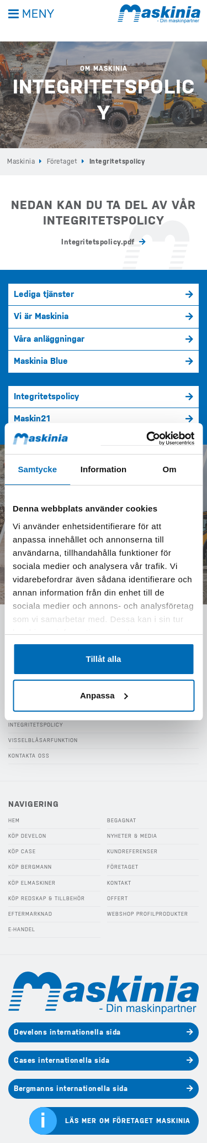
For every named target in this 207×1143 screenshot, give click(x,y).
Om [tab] (170, 469)
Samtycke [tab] (37, 469)
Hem (14, 820)
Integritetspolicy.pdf (98, 242)
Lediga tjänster (44, 294)
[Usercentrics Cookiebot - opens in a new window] (147, 438)
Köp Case (22, 851)
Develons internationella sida (67, 1032)
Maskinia (21, 161)
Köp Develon (27, 836)
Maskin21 (32, 419)
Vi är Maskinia (41, 316)
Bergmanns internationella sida (71, 1088)
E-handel (21, 929)
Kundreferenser (132, 851)
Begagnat (121, 820)
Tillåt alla (103, 659)
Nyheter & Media (132, 836)
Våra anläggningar (49, 339)
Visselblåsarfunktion (43, 740)
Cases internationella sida (61, 1060)
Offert (117, 898)
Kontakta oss (29, 756)
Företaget (62, 161)
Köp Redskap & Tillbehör (46, 898)
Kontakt (119, 883)
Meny (38, 13)
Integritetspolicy (46, 396)
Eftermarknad (30, 914)
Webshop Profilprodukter (147, 914)
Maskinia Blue (41, 361)
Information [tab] (104, 469)
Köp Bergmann (30, 867)
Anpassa (104, 695)
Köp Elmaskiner (32, 883)
